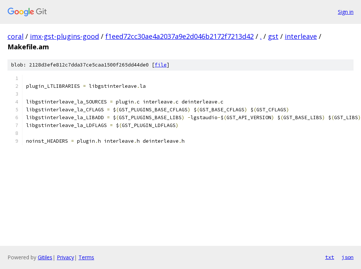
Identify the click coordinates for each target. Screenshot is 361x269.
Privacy (65, 257)
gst (273, 36)
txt (329, 257)
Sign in (346, 11)
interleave (301, 36)
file (161, 65)
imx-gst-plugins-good (64, 36)
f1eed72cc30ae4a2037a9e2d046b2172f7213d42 (179, 36)
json (348, 257)
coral (15, 36)
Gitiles (45, 257)
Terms (86, 257)
